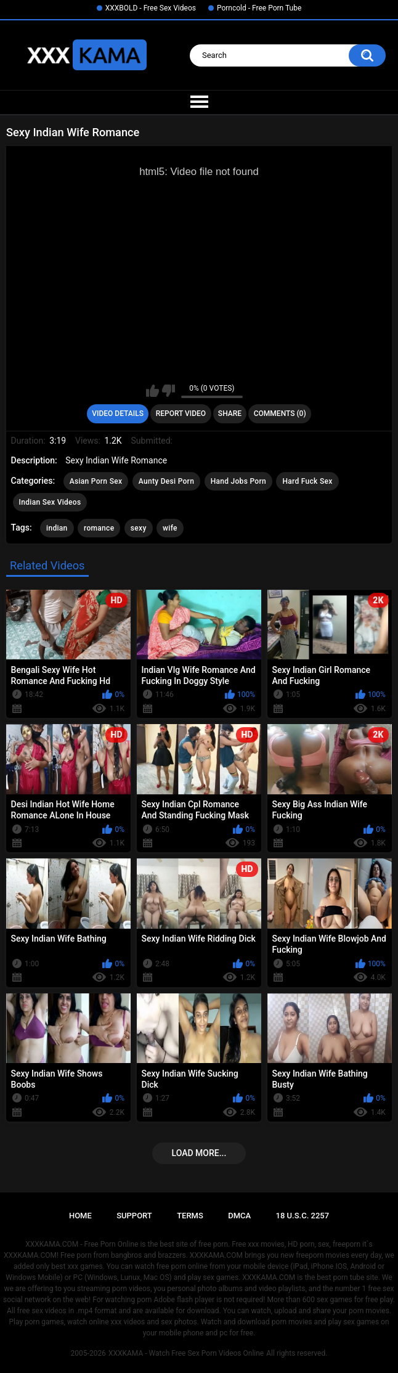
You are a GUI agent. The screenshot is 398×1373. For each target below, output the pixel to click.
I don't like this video (168, 391)
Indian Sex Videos (50, 502)
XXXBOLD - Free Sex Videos (150, 8)
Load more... (199, 1153)
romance (99, 528)
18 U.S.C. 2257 (303, 1215)
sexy (139, 528)
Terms (190, 1215)
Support (134, 1215)
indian (57, 528)
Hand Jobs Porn (238, 481)
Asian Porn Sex (96, 481)
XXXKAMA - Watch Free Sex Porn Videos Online (186, 1353)
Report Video (181, 413)
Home (80, 1215)
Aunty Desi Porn (166, 481)
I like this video (152, 391)
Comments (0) (280, 413)
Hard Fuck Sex (307, 481)
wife (170, 528)
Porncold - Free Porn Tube (259, 8)
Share (230, 413)
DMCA (239, 1215)
